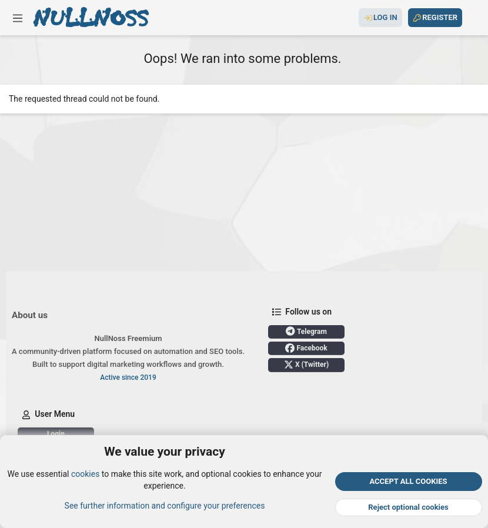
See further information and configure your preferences (165, 505)
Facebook (306, 348)
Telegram (306, 331)
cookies (85, 474)
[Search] (472, 17)
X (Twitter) (306, 364)
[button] (17, 17)
